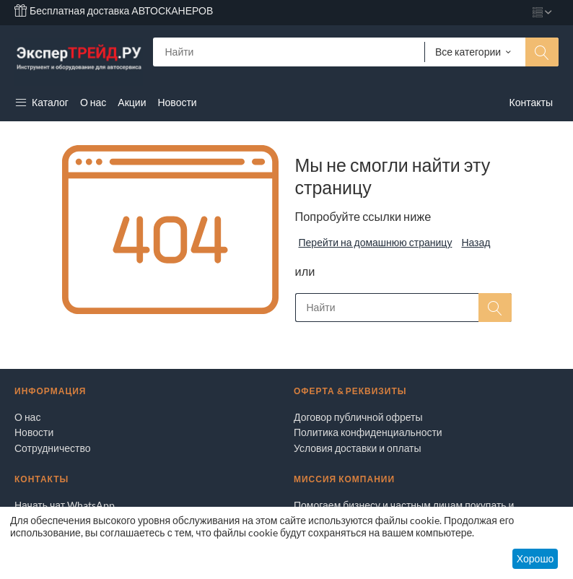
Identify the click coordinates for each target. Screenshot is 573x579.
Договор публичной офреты (358, 417)
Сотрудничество (52, 448)
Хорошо (535, 558)
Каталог (41, 102)
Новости (33, 432)
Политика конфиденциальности (368, 432)
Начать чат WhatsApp (64, 505)
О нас (27, 417)
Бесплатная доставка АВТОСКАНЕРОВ (113, 10)
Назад (475, 242)
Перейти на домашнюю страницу (375, 242)
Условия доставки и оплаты (357, 448)
